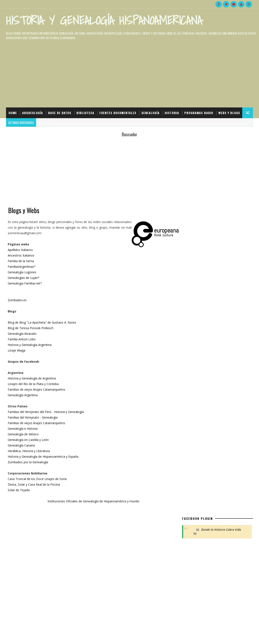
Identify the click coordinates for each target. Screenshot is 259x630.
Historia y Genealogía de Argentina (32, 378)
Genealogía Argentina (23, 395)
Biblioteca (85, 112)
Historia (172, 112)
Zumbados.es (17, 300)
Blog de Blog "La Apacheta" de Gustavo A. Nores (42, 323)
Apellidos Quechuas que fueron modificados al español (227, 378)
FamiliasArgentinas (21, 267)
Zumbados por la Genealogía (28, 462)
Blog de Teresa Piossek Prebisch (31, 328)
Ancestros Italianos (21, 256)
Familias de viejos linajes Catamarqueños (37, 390)
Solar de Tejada (19, 490)
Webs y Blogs (19, 123)
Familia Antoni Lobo (22, 339)
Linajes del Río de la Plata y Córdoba (33, 384)
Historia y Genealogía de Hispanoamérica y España (43, 457)
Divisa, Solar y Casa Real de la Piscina (34, 485)
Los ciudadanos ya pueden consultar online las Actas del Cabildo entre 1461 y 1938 (226, 396)
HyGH (42, 622)
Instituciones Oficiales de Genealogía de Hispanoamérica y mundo (89, 501)
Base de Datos (59, 112)
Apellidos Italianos (20, 250)
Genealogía (151, 112)
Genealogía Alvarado (22, 334)
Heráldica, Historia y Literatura (29, 451)
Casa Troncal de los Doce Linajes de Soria (37, 479)
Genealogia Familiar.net (24, 283)
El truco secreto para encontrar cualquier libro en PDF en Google (226, 343)
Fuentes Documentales (117, 112)
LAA (189, 496)
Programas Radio (198, 112)
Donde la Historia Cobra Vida (221, 160)
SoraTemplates (27, 622)
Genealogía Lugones (22, 272)
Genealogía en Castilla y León (28, 440)
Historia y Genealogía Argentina (30, 345)
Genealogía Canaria (21, 445)
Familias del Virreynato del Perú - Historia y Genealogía (46, 412)
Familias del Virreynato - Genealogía (33, 418)
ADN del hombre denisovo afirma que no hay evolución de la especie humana (227, 361)
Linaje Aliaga (17, 351)
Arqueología (32, 112)
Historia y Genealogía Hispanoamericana (104, 20)
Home (13, 112)
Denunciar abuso (193, 505)
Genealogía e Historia (23, 429)
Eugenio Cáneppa (198, 492)
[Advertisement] (90, 175)
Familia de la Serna (21, 261)
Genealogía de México (23, 434)
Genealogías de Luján (23, 278)
